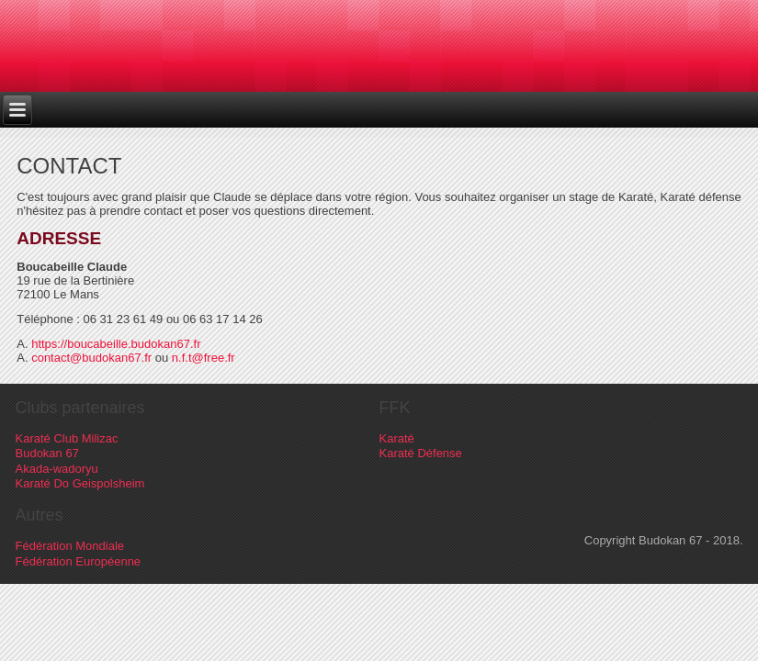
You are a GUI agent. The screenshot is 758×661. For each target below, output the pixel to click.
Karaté (396, 438)
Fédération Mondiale (70, 546)
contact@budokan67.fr (91, 357)
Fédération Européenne (78, 561)
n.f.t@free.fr (203, 357)
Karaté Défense (420, 453)
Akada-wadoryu (57, 469)
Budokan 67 (47, 453)
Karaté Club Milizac (67, 438)
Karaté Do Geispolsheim (80, 483)
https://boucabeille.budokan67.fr (115, 344)
